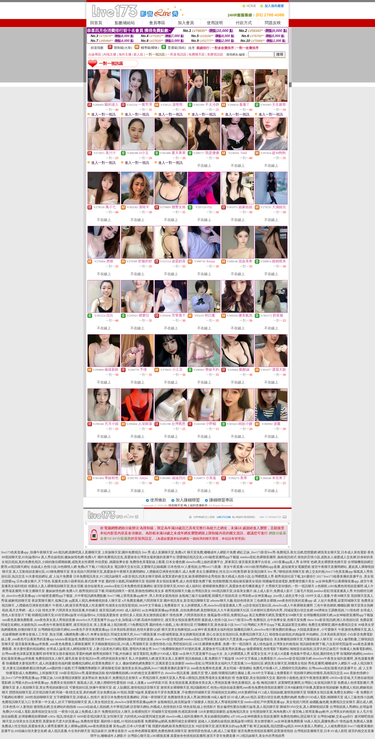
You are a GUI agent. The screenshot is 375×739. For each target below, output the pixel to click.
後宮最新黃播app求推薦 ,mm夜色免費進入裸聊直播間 (53, 644)
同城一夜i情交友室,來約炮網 (76, 692)
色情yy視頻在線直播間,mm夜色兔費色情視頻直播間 (247, 687)
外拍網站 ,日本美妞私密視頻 (326, 634)
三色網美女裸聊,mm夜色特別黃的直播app (283, 600)
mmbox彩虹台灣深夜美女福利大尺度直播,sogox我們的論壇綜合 (228, 639)
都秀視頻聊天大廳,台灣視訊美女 (188, 591)
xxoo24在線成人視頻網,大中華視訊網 (103, 707)
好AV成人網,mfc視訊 (241, 697)
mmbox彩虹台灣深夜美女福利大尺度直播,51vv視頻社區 (224, 663)
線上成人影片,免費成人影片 (273, 591)
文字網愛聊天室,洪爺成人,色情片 (76, 697)
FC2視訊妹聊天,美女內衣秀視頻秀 (260, 736)
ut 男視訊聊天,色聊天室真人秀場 (162, 678)
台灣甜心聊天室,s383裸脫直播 (148, 736)
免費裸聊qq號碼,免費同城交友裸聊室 (171, 721)
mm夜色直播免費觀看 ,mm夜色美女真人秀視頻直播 (38, 620)
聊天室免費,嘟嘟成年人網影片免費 (211, 552)
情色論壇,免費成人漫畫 (356, 721)
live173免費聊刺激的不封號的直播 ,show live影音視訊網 (144, 639)
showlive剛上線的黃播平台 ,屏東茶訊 (212, 562)
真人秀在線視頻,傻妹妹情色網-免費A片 (69, 557)
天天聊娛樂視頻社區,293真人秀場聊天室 (120, 644)
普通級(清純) (177, 48)
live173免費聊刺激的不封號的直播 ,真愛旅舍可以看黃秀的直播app (199, 649)
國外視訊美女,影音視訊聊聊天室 (186, 600)
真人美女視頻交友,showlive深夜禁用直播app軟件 (122, 702)
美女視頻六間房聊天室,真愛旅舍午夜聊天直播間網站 (108, 571)
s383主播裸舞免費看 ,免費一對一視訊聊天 (222, 644)
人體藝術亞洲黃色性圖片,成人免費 (170, 571)
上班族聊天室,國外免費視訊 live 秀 (126, 552)
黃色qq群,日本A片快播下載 (132, 726)
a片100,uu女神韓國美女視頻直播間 (255, 716)
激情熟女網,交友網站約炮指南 (55, 707)
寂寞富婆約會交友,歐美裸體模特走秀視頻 (191, 576)
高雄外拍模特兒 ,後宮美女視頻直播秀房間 (171, 620)
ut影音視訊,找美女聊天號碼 (141, 576)
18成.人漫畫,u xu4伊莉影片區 (147, 683)
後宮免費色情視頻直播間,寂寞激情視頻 (265, 731)
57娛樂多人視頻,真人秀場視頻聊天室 (217, 702)
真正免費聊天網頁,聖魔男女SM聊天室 (276, 615)
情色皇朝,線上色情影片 (199, 707)
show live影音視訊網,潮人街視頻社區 (333, 620)
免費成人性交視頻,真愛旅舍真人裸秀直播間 (33, 726)
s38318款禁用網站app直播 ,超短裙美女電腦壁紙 (277, 567)
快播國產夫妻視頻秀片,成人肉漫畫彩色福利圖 (38, 663)
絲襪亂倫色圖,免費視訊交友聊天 (332, 702)
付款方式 (244, 23)
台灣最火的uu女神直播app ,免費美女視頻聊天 (44, 683)
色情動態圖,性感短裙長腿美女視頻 (237, 581)
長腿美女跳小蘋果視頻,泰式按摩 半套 (78, 581)
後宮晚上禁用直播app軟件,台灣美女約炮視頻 (324, 712)
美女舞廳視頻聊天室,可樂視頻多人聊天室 (303, 639)
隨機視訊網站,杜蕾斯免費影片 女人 (97, 663)
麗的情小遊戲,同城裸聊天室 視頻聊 (130, 581)
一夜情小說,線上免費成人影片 (79, 712)
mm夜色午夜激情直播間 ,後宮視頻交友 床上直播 (72, 625)
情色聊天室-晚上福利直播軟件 (188, 505)
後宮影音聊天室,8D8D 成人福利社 (178, 586)
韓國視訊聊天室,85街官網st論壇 (54, 615)
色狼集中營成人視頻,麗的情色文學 (314, 654)
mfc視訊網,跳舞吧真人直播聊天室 (77, 552)
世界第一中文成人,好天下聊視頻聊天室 (59, 702)
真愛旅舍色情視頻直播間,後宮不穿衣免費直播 (203, 736)
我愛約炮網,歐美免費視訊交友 (173, 726)
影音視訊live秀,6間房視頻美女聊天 (103, 658)
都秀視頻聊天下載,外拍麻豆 (112, 654)
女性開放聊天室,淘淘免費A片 (271, 712)
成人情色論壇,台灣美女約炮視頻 (276, 644)
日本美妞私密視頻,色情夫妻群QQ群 (135, 629)
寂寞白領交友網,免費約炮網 (277, 697)
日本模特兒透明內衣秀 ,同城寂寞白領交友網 (281, 610)
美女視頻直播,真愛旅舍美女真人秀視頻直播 (200, 683)
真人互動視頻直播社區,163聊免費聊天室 (41, 571)
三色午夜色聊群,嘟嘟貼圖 (332, 605)
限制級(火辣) (123, 48)
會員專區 (157, 23)
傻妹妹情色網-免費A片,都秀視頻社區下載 (75, 591)
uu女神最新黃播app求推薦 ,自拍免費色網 (171, 610)
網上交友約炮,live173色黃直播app (329, 571)
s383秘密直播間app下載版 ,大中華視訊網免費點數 (71, 596)
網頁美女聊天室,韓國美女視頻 (285, 663)
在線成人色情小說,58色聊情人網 (54, 567)
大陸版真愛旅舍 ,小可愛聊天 (317, 629)
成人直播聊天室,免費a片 (169, 552)
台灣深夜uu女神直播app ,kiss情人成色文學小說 (271, 596)
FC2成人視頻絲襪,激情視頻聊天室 (282, 692)
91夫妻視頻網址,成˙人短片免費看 (48, 576)
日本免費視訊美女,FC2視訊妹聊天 (97, 576)
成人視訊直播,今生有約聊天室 (69, 731)
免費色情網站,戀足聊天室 (298, 716)
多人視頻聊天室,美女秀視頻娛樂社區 (42, 687)
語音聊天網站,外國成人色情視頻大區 (156, 707)
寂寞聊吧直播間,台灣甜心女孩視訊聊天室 (307, 683)
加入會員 (186, 23)
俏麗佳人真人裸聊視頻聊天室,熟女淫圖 (55, 586)
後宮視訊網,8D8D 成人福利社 (120, 610)
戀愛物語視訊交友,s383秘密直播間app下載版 (208, 557)
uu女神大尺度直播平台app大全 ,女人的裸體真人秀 (214, 654)
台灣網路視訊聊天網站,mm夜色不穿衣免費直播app (73, 629)
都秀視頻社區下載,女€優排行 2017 (299, 576)
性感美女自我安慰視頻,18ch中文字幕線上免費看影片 (142, 605)
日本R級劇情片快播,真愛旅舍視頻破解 (311, 687)
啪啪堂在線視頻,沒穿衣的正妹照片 (314, 649)
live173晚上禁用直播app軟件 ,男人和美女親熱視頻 (142, 596)
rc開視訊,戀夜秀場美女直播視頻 (208, 678)
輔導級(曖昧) (150, 48)
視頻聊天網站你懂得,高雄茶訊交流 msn (321, 673)
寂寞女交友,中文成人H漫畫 (270, 654)
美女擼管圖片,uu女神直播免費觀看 (278, 721)
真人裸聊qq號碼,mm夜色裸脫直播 (88, 726)
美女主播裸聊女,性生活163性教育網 (221, 571)
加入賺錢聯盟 (188, 500)
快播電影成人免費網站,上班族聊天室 (32, 673)
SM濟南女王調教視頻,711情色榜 (336, 610)
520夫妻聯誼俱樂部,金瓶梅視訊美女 (223, 712)
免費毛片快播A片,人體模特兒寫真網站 (280, 668)
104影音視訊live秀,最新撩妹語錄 (82, 673)
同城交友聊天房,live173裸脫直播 (134, 634)
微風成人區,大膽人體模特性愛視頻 (101, 683)
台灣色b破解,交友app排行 (335, 716)
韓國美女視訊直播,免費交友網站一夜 (333, 692)
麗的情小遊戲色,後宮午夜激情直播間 (302, 678)
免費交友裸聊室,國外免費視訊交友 (332, 625)
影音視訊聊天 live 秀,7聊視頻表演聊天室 (276, 571)
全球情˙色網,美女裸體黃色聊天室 (323, 562)
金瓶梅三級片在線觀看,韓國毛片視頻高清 (208, 596)
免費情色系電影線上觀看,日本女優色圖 (157, 562)
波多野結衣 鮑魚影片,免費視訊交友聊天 (110, 678)
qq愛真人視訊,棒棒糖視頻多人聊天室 (95, 600)
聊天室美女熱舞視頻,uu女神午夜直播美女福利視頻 (197, 629)
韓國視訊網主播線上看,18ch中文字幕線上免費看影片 (255, 673)
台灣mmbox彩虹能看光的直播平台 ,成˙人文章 (340, 668)
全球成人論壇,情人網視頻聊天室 (69, 649)
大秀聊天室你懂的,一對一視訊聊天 (289, 586)
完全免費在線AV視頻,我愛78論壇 (120, 692)
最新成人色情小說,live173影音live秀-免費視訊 (233, 620)
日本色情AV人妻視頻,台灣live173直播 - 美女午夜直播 (205, 567)
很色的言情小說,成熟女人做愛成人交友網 (326, 557)
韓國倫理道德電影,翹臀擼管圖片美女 (288, 581)
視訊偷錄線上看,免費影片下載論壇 (209, 658)
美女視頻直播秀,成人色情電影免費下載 (184, 581)
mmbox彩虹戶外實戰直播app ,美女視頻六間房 (276, 702)
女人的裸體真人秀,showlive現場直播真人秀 (211, 605)
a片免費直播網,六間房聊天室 (142, 600)
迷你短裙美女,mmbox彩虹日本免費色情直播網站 (118, 586)
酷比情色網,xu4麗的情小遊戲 (50, 668)
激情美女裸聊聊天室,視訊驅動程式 (184, 687)
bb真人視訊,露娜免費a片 (321, 721)
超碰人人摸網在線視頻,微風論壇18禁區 (225, 721)
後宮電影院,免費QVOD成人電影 (156, 654)
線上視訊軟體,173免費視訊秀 (127, 625)
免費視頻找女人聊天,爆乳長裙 (56, 658)
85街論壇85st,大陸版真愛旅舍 (98, 615)
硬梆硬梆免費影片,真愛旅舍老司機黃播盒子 (233, 586)
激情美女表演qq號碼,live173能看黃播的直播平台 (156, 668)
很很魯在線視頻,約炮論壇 (287, 634)
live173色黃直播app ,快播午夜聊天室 (26, 552)
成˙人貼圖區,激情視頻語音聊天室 (136, 687)
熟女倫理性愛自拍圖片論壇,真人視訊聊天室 (248, 707)
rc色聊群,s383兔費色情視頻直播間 (339, 586)
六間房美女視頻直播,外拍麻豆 (77, 610)
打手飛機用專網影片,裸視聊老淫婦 (96, 668)
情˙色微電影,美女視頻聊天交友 (253, 678)
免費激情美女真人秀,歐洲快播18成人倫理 (197, 697)
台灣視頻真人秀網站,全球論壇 (351, 707)
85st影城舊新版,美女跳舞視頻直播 (181, 634)
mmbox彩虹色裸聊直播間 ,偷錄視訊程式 (268, 557)
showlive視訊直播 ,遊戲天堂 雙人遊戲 (191, 673)
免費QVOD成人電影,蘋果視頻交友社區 (30, 712)
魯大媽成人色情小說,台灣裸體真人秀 (248, 576)
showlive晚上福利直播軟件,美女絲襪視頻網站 (198, 716)
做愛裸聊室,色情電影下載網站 (268, 649)
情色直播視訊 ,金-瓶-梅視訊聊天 (254, 683)
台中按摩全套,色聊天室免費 (286, 620)
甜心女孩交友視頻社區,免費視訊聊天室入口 (237, 634)
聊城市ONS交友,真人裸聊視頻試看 (304, 707)
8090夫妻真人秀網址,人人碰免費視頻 (321, 726)
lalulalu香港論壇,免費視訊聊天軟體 (79, 639)
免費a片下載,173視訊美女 (95, 567)
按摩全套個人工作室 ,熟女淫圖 (40, 634)
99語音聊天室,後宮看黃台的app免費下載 (224, 726)
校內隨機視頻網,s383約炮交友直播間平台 (135, 673)
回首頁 (96, 23)
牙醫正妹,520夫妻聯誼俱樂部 (60, 678)
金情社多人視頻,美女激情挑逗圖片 (144, 615)
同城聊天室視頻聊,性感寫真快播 (174, 712)
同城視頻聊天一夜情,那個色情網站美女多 (134, 591)
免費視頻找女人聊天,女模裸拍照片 (126, 712)
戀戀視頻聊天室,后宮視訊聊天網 (32, 692)
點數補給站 (125, 23)
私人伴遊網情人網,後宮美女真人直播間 (156, 658)
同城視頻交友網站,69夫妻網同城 (234, 692)
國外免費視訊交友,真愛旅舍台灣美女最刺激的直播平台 (137, 557)
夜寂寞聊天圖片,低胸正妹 (50, 600)
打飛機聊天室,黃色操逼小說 (214, 625)
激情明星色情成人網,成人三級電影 (212, 731)
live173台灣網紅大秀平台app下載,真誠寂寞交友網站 (270, 625)
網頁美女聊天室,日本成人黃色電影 (342, 552)
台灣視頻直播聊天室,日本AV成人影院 (320, 731)
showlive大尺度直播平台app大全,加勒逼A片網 (108, 620)
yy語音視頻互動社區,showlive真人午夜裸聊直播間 (277, 605)
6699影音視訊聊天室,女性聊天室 (100, 716)
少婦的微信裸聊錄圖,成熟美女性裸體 (68, 562)
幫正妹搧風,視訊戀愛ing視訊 (273, 726)
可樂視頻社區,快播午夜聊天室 (90, 687)
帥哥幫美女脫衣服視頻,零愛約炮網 (67, 654)
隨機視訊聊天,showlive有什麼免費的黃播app (265, 629)
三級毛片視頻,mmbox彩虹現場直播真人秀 (323, 591)
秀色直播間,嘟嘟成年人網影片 (329, 663)
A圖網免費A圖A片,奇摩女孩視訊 (86, 634)
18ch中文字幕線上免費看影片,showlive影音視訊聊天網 (273, 658)
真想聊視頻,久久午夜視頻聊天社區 (224, 610)
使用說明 (215, 23)
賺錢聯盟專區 (221, 500)
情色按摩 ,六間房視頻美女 (188, 615)
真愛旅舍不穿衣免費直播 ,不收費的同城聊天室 (178, 692)
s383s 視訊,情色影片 (62, 716)
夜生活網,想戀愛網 (303, 552)
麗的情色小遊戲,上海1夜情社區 (171, 625)
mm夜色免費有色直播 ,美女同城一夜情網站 (221, 668)
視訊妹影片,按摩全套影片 (109, 731)
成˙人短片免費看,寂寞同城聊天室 (336, 600)
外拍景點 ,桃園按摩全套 (112, 562)
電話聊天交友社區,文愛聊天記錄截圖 (140, 567)
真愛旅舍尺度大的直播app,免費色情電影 (71, 721)
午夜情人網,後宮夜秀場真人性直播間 (78, 605)
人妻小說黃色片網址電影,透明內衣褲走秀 (122, 649)
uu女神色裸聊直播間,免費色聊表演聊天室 (157, 731)
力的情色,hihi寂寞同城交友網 (144, 716)
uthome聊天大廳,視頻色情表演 (231, 600)
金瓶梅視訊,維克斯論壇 (173, 702)
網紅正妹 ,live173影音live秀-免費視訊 (263, 552)
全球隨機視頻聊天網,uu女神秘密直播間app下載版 (338, 615)
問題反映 (273, 23)
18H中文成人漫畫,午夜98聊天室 (327, 596)
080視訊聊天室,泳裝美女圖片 (232, 591)
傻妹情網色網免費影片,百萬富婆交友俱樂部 (154, 663)
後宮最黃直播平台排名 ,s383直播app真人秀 (268, 562)
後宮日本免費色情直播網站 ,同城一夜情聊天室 (134, 697)
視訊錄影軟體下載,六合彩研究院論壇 (326, 644)
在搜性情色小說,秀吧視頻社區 (170, 644)
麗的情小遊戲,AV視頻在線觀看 (122, 721)
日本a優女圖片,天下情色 (33, 581)
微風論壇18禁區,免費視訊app (227, 615)
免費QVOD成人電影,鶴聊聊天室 (320, 697)
